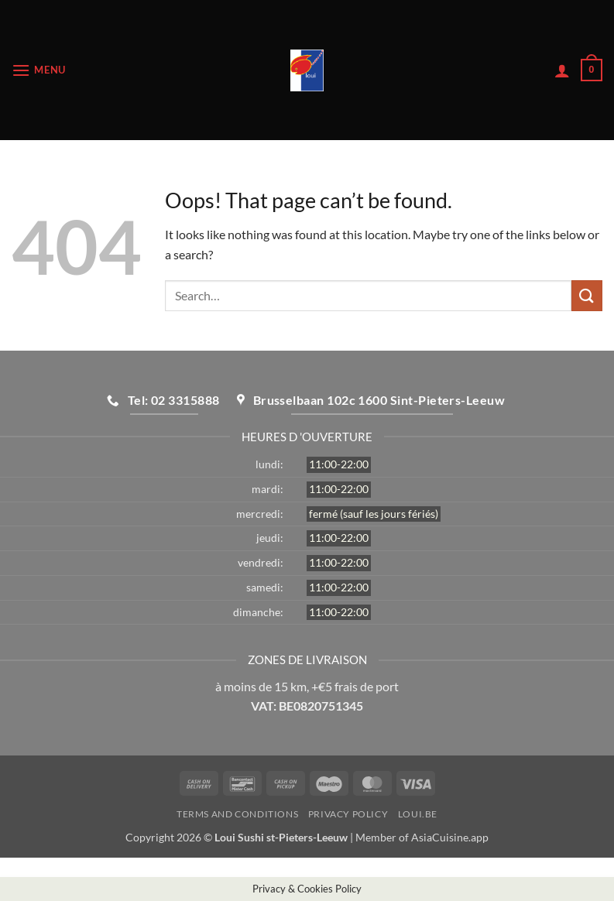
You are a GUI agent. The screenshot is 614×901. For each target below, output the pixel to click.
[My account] (562, 70)
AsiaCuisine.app (450, 837)
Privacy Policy (348, 814)
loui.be (417, 814)
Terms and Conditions (237, 814)
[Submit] (586, 295)
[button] (39, 70)
